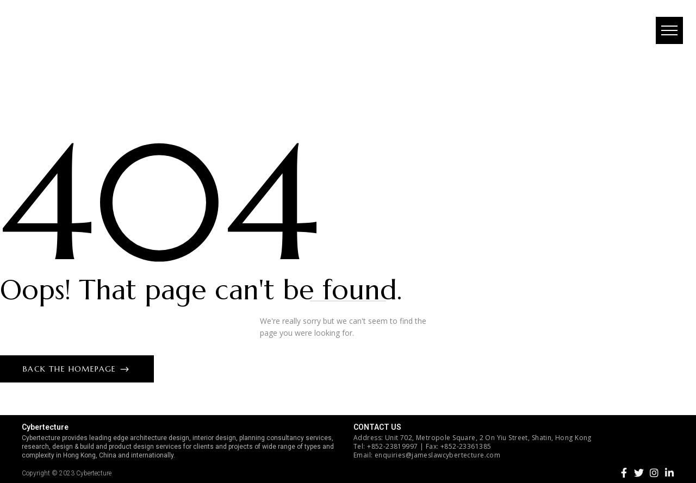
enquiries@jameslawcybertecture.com (437, 455)
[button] (666, 35)
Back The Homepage (71, 369)
